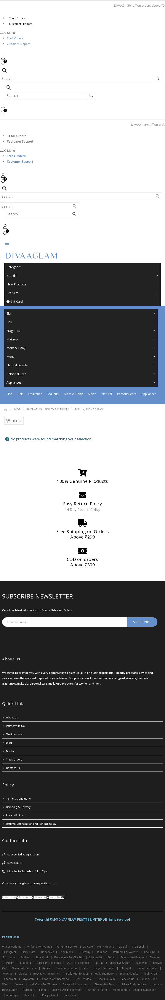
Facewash (10, 979)
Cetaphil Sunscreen (144, 989)
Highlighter (9, 952)
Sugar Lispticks (129, 973)
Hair (80, 322)
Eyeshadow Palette (132, 957)
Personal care (126, 394)
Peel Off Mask (83, 979)
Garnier (19, 984)
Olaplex (22, 973)
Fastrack (83, 962)
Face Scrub (128, 979)
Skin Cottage (10, 995)
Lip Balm (124, 946)
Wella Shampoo (104, 973)
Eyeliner (25, 957)
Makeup (80, 339)
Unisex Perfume (11, 946)
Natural (106, 394)
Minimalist (95, 957)
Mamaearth (120, 989)
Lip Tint (99, 962)
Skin (80, 313)
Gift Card (14, 301)
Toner (111, 957)
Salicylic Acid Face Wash (67, 989)
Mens (80, 356)
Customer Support (20, 24)
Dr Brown (84, 952)
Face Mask (66, 952)
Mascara (25, 962)
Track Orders (17, 18)
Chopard (125, 968)
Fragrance (80, 330)
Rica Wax (141, 962)
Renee (46, 968)
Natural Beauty (80, 365)
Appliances (80, 382)
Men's (92, 394)
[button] (82, 32)
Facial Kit (149, 952)
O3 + (69, 962)
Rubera (27, 989)
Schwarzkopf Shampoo (54, 979)
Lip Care (88, 946)
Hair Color (30, 995)
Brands (82, 275)
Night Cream (151, 973)
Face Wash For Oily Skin (68, 957)
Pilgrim (10, 962)
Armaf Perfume (97, 989)
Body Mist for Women (46, 973)
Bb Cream (9, 957)
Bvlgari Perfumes (104, 968)
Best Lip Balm (106, 979)
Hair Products (105, 946)
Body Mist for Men (77, 973)
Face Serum (71, 995)
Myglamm (28, 979)
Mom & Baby (80, 348)
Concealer (47, 952)
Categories (14, 267)
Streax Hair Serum (105, 984)
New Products (16, 284)
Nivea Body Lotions (134, 984)
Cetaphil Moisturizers (76, 984)
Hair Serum (28, 952)
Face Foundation (66, 968)
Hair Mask (42, 957)
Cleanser (155, 957)
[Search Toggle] (4, 70)
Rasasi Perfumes (147, 968)
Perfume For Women (39, 946)
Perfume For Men (67, 946)
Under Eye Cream (119, 962)
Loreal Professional (49, 962)
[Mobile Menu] (7, 244)
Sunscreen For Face (24, 968)
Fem (85, 968)
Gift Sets (82, 293)
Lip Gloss (101, 952)
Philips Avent (50, 995)
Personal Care (80, 374)
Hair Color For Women (43, 984)
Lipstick (139, 946)
